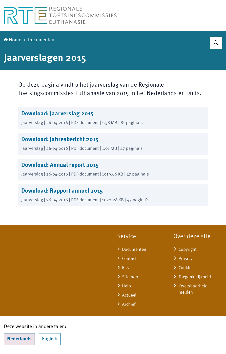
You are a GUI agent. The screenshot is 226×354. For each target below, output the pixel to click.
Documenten (41, 40)
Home (12, 40)
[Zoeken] (216, 43)
